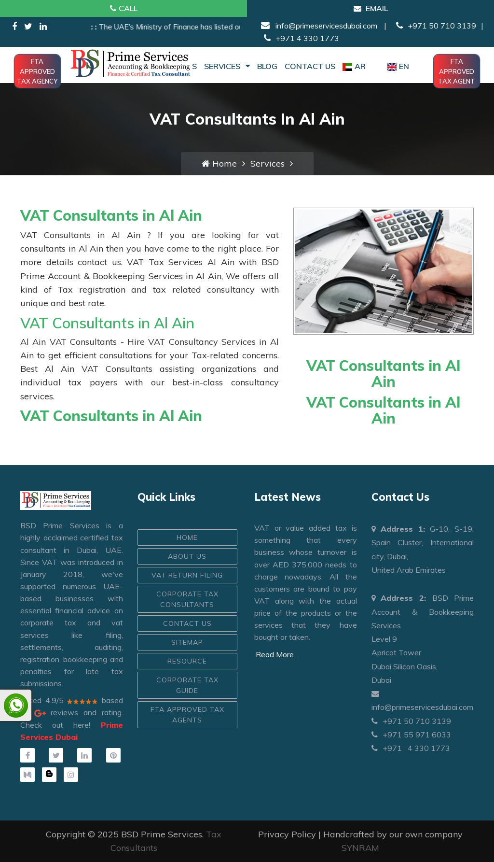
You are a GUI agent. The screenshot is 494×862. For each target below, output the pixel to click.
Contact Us (310, 66)
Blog (267, 66)
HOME (187, 537)
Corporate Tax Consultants (187, 599)
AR (354, 66)
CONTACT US (187, 623)
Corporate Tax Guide (187, 685)
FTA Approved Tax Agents (187, 714)
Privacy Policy (287, 834)
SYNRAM (360, 847)
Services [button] (227, 66)
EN (398, 66)
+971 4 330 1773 (299, 38)
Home (219, 163)
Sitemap (187, 642)
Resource (187, 661)
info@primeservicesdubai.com (325, 25)
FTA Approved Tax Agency (37, 71)
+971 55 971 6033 (411, 734)
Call (123, 8)
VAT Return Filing (187, 575)
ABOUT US (187, 556)
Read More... (277, 654)
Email (371, 8)
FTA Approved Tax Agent (456, 71)
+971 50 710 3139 (434, 25)
